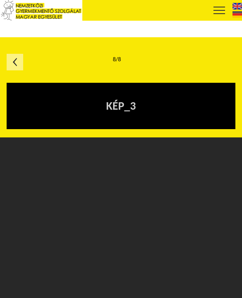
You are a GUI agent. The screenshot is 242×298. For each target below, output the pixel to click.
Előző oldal (15, 62)
